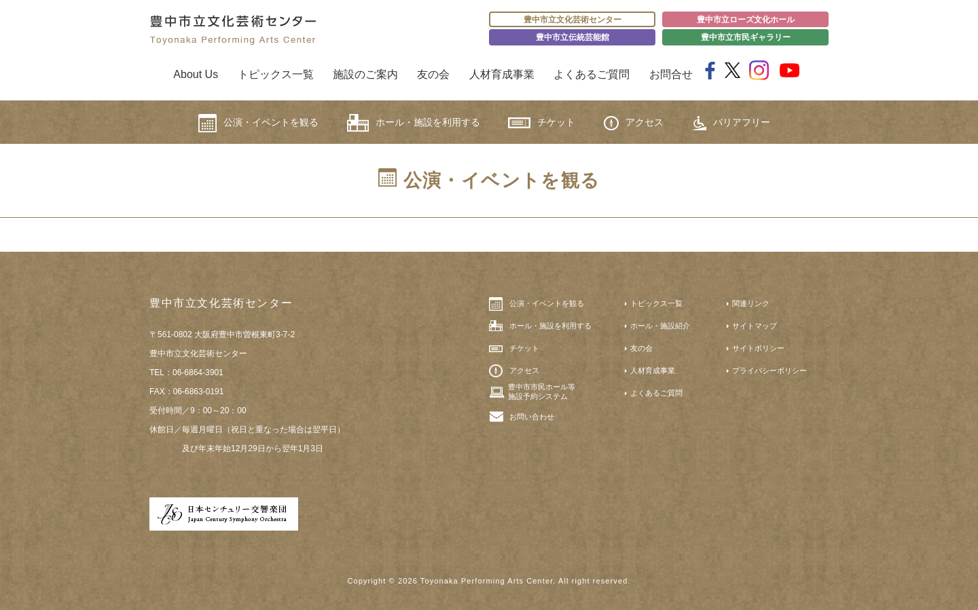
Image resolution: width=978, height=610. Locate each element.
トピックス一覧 (276, 74)
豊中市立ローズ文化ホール (746, 19)
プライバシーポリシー (769, 370)
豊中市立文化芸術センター (572, 19)
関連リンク (750, 303)
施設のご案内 (365, 74)
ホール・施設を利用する (413, 123)
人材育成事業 (502, 74)
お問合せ (671, 74)
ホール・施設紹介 (660, 326)
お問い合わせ (531, 417)
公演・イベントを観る (258, 123)
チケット (541, 122)
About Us (195, 74)
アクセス (634, 123)
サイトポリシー (758, 348)
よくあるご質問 (592, 74)
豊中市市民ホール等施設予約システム (541, 391)
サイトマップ (754, 326)
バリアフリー (730, 123)
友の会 (433, 74)
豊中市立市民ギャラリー (746, 37)
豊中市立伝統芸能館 (572, 37)
